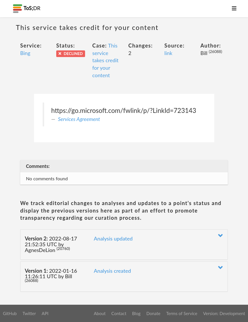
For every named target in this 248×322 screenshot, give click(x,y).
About (100, 313)
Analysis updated (113, 238)
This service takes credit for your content (105, 60)
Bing (25, 53)
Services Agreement (79, 119)
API (45, 313)
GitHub (10, 313)
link (168, 53)
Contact (118, 313)
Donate (153, 313)
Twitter (29, 313)
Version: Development (224, 313)
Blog (136, 313)
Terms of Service (181, 313)
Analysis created (112, 271)
